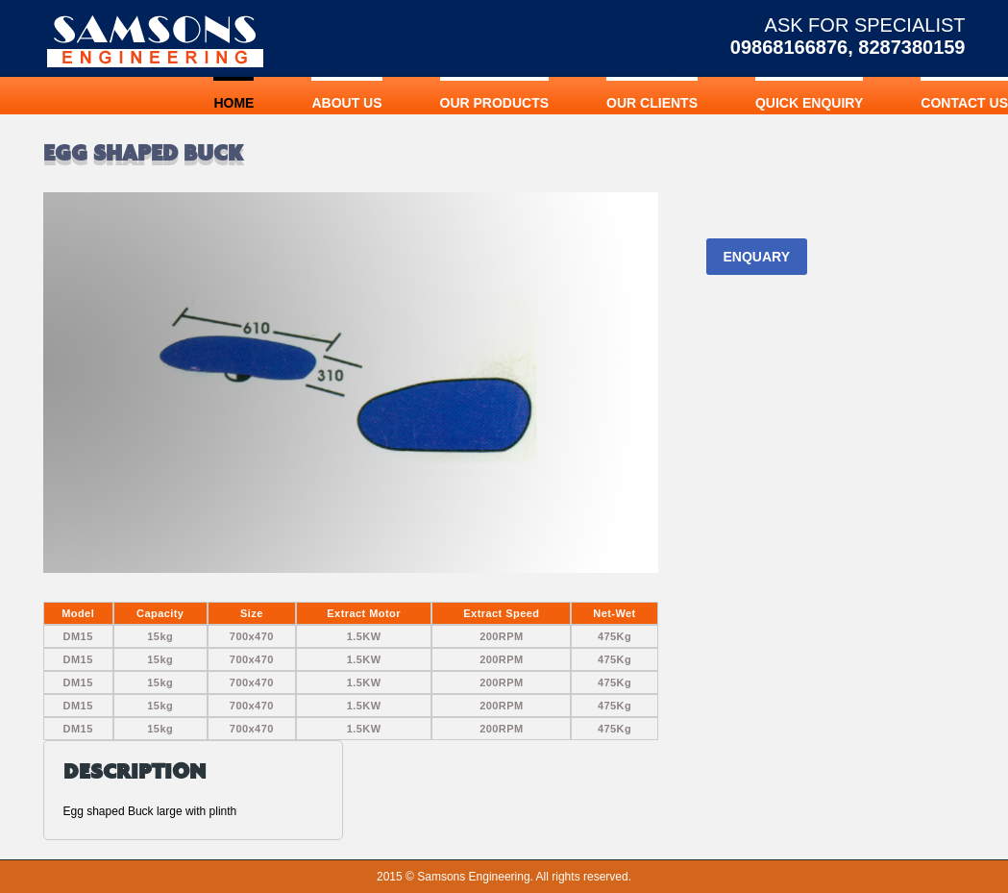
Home (233, 103)
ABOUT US (346, 103)
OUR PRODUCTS (495, 103)
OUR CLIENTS (652, 103)
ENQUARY (757, 256)
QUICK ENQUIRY (809, 103)
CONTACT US (964, 103)
